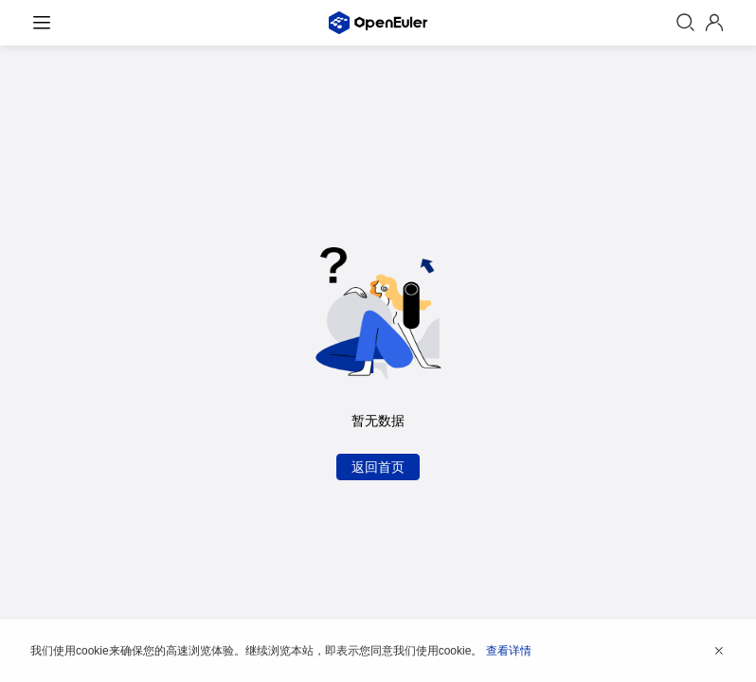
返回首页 (378, 467)
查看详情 (508, 650)
